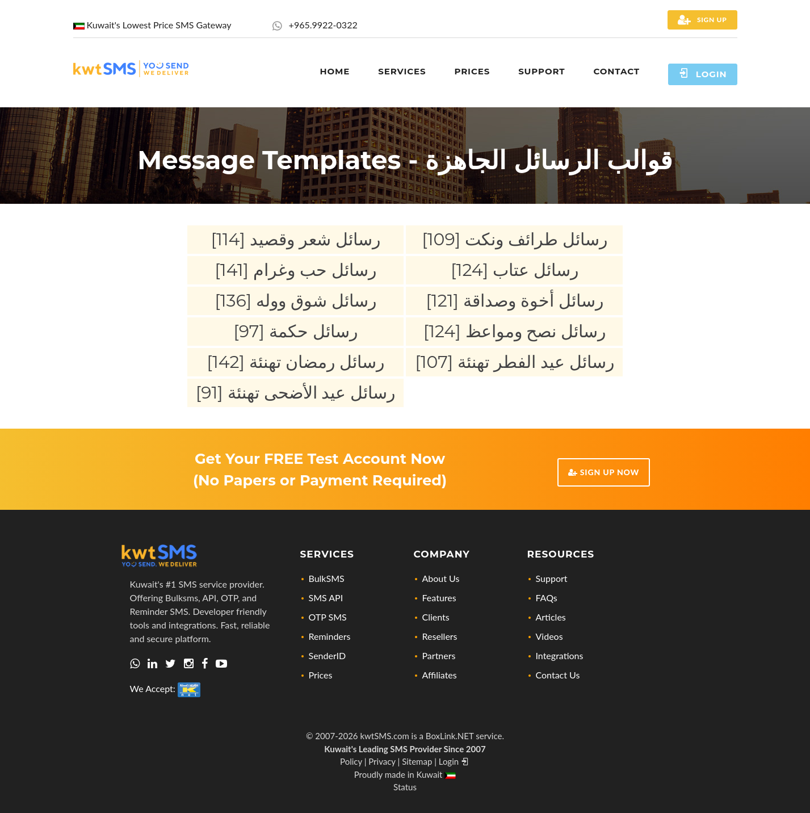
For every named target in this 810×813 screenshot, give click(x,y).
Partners (439, 655)
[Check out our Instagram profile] (189, 663)
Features (439, 597)
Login (702, 73)
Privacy (381, 761)
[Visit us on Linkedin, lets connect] (152, 663)
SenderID (327, 655)
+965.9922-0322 (314, 24)
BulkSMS (327, 578)
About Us (441, 578)
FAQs (546, 597)
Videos (549, 636)
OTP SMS (328, 616)
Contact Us (558, 674)
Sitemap (417, 761)
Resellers (440, 636)
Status (405, 787)
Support (552, 578)
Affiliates (439, 674)
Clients (436, 616)
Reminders (330, 636)
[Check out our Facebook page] (205, 663)
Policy (351, 761)
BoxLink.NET (450, 736)
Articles (551, 616)
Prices (321, 674)
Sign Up (702, 20)
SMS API (326, 597)
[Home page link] (130, 67)
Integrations (560, 655)
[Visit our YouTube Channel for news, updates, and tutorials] (221, 663)
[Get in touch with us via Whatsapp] (135, 663)
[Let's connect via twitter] (170, 663)
